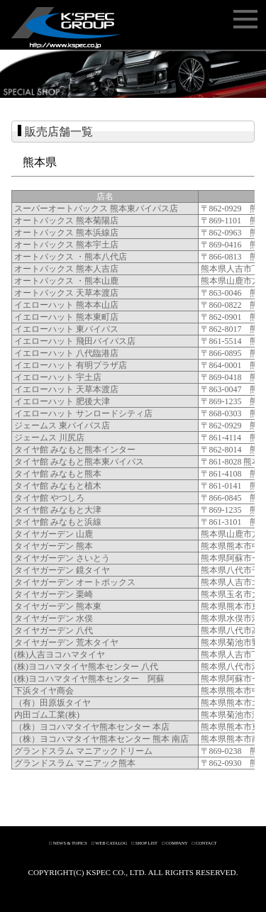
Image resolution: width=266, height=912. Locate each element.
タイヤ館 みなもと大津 (57, 510)
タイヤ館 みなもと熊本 (57, 474)
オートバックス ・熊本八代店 (70, 257)
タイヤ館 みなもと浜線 (57, 522)
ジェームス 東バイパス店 (62, 425)
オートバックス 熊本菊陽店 (66, 221)
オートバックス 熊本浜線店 (66, 233)
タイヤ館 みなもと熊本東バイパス (79, 462)
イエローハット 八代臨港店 (66, 353)
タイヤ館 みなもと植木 (57, 486)
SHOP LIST (146, 842)
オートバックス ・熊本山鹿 (66, 281)
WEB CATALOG (111, 842)
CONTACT (206, 842)
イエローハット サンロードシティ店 (83, 413)
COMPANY (176, 842)
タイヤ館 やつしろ (49, 498)
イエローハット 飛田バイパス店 (74, 341)
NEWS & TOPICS (70, 842)
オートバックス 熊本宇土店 (66, 245)
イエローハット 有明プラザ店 (70, 365)
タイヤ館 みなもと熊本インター (74, 450)
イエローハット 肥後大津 (62, 401)
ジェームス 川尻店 (49, 438)
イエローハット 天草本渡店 (66, 389)
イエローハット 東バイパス (66, 329)
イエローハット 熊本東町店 (66, 317)
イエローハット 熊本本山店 (66, 305)
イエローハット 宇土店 (57, 377)
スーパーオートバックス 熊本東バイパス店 (96, 208)
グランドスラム (44, 751)
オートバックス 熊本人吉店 (66, 269)
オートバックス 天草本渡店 (66, 293)
